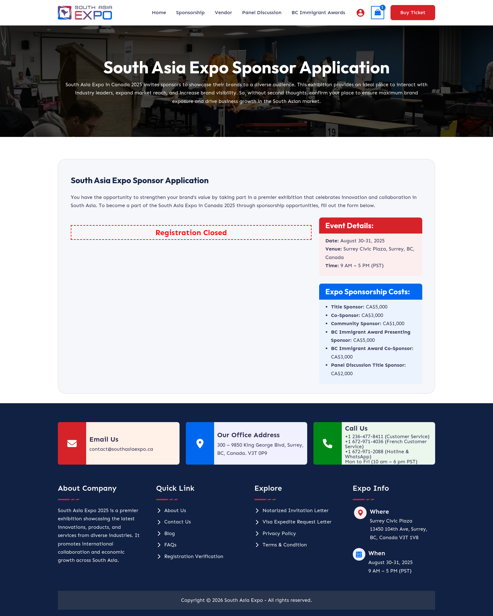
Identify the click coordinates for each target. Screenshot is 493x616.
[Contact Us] (173, 522)
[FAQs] (166, 545)
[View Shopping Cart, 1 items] (377, 12)
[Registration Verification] (190, 556)
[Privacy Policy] (275, 533)
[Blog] (165, 533)
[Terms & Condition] (280, 545)
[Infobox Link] (119, 443)
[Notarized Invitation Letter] (291, 510)
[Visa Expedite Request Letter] (292, 522)
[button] (413, 12)
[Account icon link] (360, 12)
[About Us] (171, 510)
